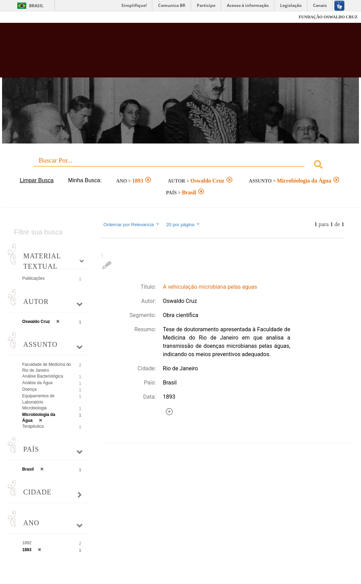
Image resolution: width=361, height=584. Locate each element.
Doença (29, 389)
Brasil (36, 6)
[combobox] (180, 165)
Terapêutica (33, 426)
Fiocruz (20, 17)
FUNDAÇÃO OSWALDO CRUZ (328, 17)
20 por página (183, 224)
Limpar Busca (37, 180)
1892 (26, 542)
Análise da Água (37, 382)
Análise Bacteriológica (42, 376)
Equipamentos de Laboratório (38, 398)
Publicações (33, 278)
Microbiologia (34, 408)
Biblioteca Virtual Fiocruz (161, 53)
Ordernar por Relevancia (131, 224)
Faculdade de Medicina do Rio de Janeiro (46, 367)
